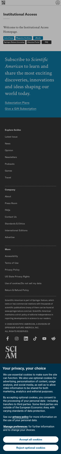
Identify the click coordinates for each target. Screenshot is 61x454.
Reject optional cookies (30, 447)
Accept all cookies (30, 439)
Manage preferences (15, 426)
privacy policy (21, 416)
